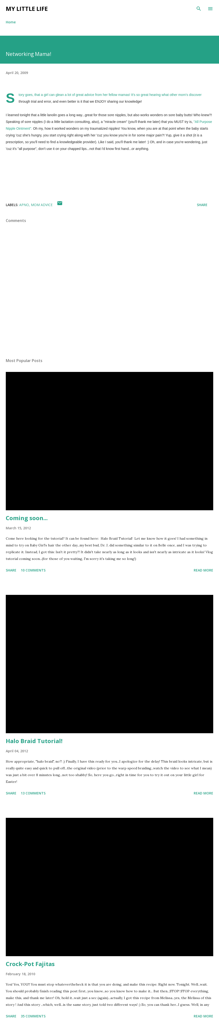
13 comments (33, 793)
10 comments (33, 570)
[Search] (199, 9)
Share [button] (202, 204)
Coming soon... (27, 518)
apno (24, 204)
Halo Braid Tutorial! (34, 741)
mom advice (42, 204)
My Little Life (27, 9)
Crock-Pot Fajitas (30, 964)
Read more (203, 570)
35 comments (33, 1016)
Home (11, 22)
